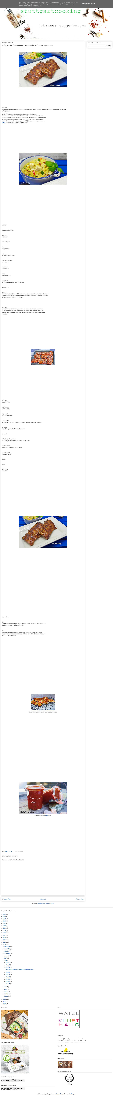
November (7, 949)
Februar (6, 993)
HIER (3, 122)
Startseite (43, 899)
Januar (6, 996)
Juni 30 (8, 962)
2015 (4, 939)
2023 (4, 921)
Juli (5, 958)
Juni (5, 960)
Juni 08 (8, 977)
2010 (4, 1003)
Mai (5, 987)
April (5, 989)
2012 (4, 999)
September (7, 953)
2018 (4, 932)
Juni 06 (8, 979)
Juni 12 (8, 972)
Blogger (73, 1094)
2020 (4, 928)
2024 (4, 918)
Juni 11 (8, 974)
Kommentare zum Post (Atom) (46, 903)
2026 (4, 914)
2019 (4, 930)
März (5, 991)
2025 (4, 916)
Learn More (85, 4)
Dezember (7, 946)
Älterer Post (79, 899)
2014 (4, 942)
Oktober (6, 951)
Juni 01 (8, 984)
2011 (4, 1001)
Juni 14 (8, 967)
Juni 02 (8, 981)
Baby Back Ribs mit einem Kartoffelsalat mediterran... (20, 969)
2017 (4, 935)
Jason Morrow (60, 1094)
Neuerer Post (6, 899)
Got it (93, 4)
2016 (4, 937)
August (6, 955)
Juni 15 (8, 965)
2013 (4, 944)
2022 (4, 923)
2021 (4, 925)
